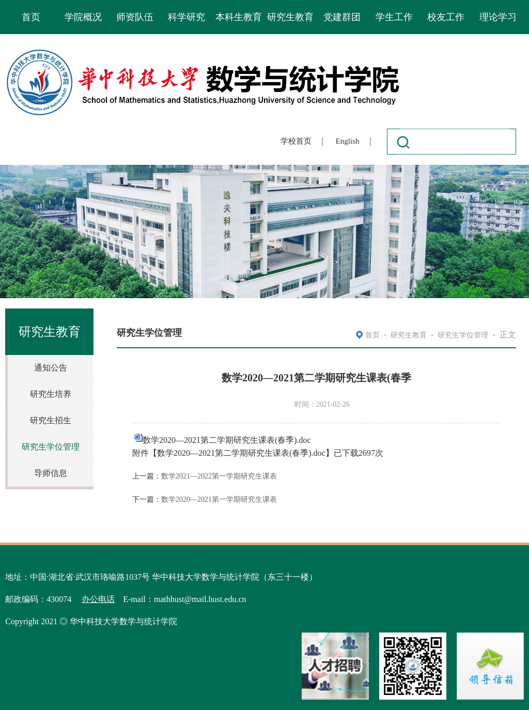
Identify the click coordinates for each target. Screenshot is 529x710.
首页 (31, 17)
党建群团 (342, 17)
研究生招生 (50, 420)
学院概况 (83, 17)
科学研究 (186, 17)
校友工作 (445, 17)
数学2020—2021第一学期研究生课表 (219, 499)
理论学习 (498, 17)
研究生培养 (50, 394)
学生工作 (394, 17)
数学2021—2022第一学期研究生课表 (219, 476)
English (348, 141)
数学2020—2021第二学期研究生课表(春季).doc (227, 440)
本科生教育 (238, 17)
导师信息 (50, 473)
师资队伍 (134, 17)
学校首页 (296, 141)
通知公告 (50, 367)
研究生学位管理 (51, 446)
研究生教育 (290, 17)
